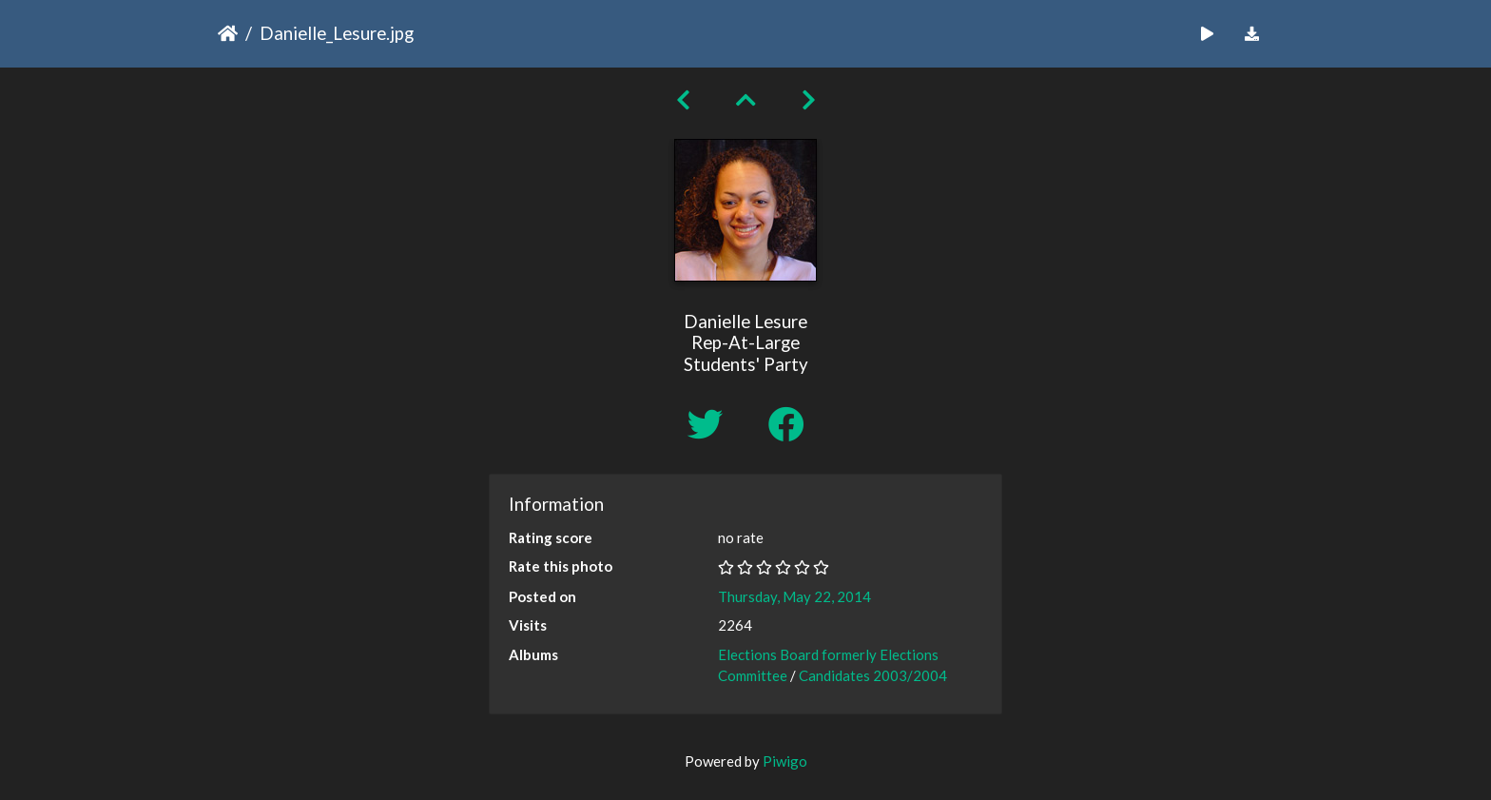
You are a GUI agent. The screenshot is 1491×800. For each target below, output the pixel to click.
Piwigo (785, 761)
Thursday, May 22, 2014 (794, 596)
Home (228, 33)
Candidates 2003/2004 (873, 675)
